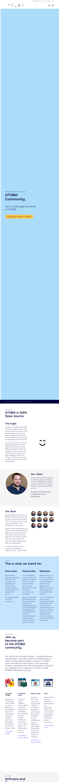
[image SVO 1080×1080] (34, 526)
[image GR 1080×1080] (46, 514)
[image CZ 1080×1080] (40, 520)
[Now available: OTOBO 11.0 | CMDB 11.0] (19, 217)
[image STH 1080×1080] (40, 514)
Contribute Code (22, 694)
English (48, 1)
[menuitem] (48, 5)
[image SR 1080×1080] (34, 514)
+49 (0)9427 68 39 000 (37, 1)
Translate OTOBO (8, 694)
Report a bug (35, 693)
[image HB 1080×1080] (46, 520)
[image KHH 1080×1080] (34, 520)
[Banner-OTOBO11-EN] (29, 758)
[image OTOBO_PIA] (52, 520)
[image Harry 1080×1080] (52, 526)
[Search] (48, 5)
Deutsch (44, 1)
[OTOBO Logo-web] (16, 5)
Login (53, 1)
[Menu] (52, 5)
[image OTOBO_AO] (46, 526)
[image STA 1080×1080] (40, 526)
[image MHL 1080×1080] (52, 514)
